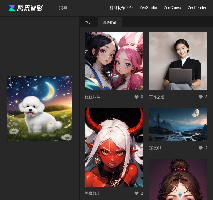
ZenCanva (172, 8)
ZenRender (197, 8)
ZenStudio (148, 8)
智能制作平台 (121, 8)
